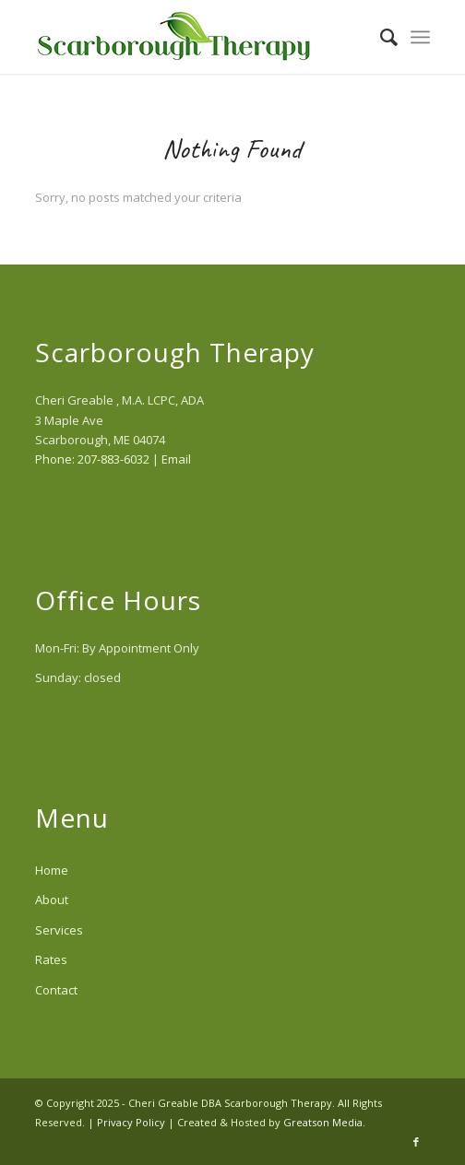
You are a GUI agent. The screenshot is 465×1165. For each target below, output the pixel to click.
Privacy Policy (131, 1122)
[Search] (380, 37)
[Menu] (420, 37)
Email (176, 459)
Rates (51, 959)
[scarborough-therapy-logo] (193, 37)
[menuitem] (380, 37)
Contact (56, 990)
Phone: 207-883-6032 (92, 459)
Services (59, 930)
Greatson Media (323, 1122)
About (51, 899)
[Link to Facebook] (416, 1142)
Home (51, 870)
